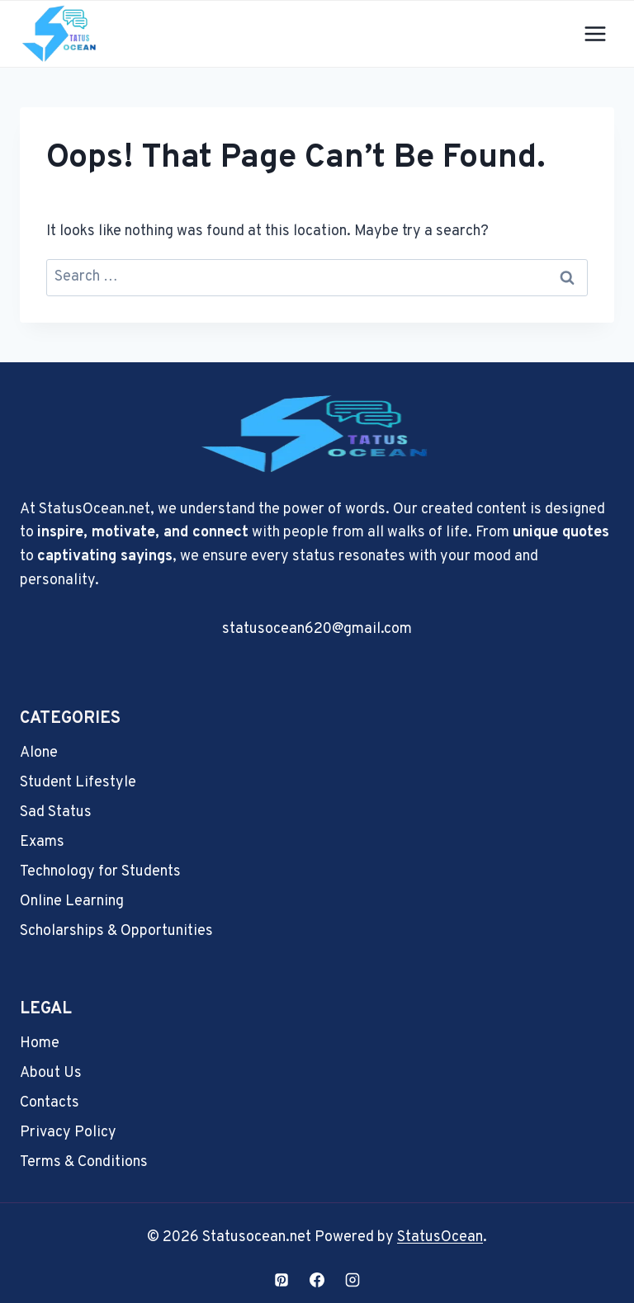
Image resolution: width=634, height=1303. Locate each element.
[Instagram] (352, 1280)
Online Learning (72, 901)
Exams (42, 842)
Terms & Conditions (84, 1162)
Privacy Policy (68, 1132)
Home (39, 1043)
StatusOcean (440, 1237)
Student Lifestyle (78, 782)
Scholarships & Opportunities (116, 931)
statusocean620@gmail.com (317, 629)
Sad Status (56, 812)
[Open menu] (594, 33)
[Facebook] (317, 1280)
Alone (39, 753)
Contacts (49, 1102)
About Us (51, 1073)
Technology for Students (100, 871)
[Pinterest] (281, 1280)
